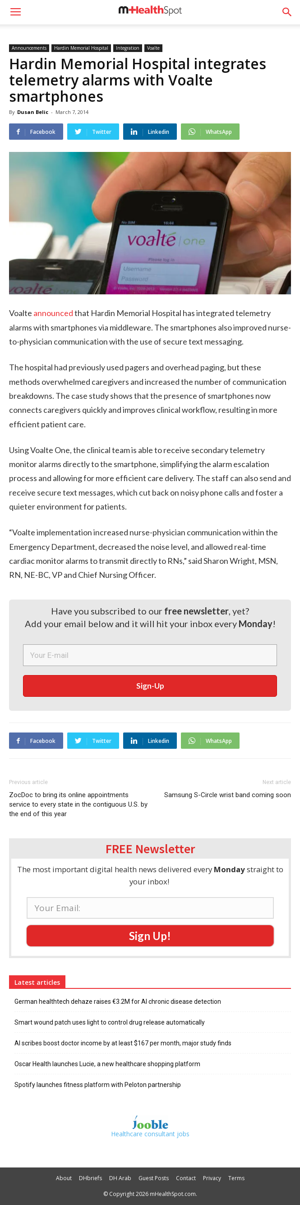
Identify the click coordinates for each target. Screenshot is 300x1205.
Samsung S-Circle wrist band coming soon (227, 795)
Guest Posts (153, 1178)
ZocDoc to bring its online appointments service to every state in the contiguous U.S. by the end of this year (78, 804)
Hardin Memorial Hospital (81, 48)
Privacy (212, 1178)
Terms (236, 1178)
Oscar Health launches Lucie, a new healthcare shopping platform (107, 1064)
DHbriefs (90, 1178)
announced (53, 313)
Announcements (29, 48)
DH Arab (120, 1178)
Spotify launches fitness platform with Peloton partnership (97, 1084)
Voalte (153, 48)
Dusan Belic (32, 112)
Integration (127, 48)
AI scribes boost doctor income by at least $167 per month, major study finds (122, 1043)
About (64, 1178)
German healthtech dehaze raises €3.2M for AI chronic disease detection (117, 1001)
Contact (186, 1178)
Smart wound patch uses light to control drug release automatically (109, 1022)
